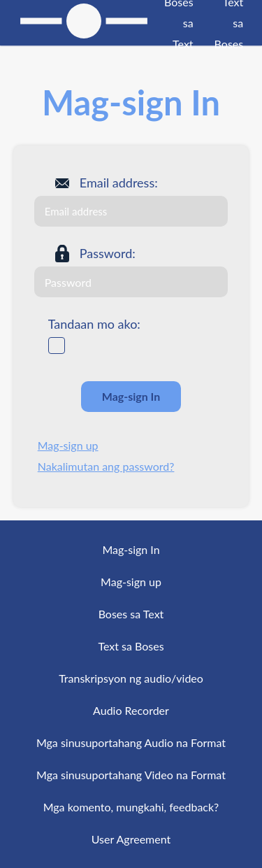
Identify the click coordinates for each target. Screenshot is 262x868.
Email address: (119, 182)
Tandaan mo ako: (94, 324)
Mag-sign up (68, 445)
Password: (108, 253)
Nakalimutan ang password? (106, 466)
